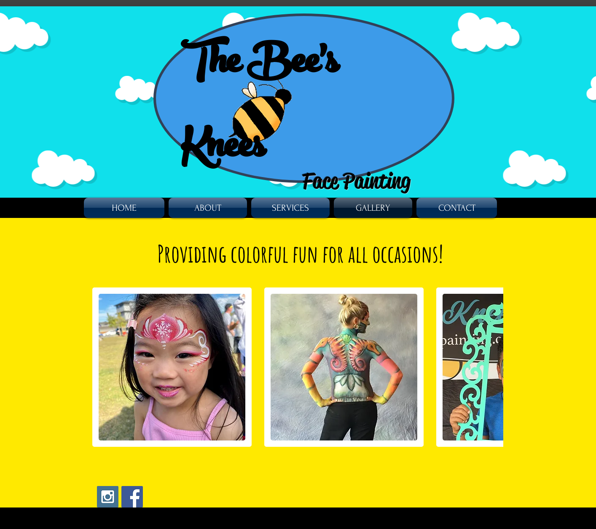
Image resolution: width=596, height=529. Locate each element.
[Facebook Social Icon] (132, 497)
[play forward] (492, 367)
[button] (172, 367)
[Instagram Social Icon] (107, 497)
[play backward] (102, 367)
